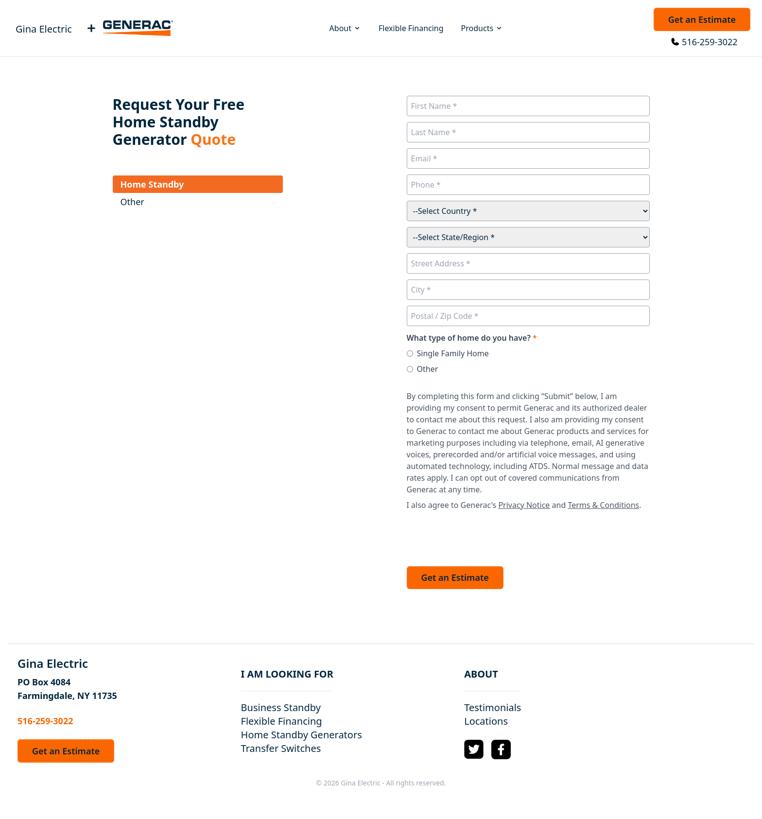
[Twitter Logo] (474, 749)
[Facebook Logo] (501, 749)
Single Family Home (453, 353)
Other (427, 369)
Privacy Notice (524, 505)
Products (482, 28)
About (345, 28)
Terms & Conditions (603, 505)
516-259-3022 (710, 42)
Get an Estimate (702, 19)
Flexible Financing (411, 28)
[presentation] (480, 536)
